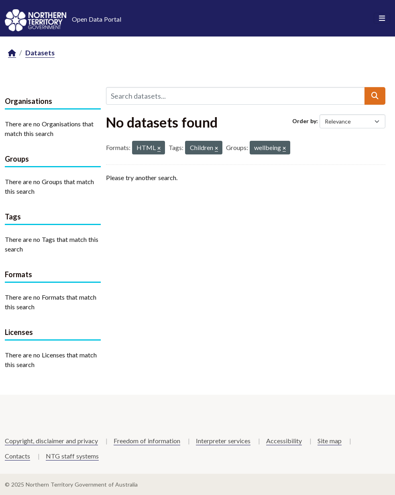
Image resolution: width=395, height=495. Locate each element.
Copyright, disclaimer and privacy (51, 440)
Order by (304, 121)
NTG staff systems (72, 456)
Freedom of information (147, 440)
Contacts (17, 456)
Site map (330, 440)
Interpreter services (223, 440)
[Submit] (374, 96)
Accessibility (284, 440)
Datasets (40, 53)
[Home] (12, 53)
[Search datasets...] (235, 96)
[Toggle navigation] (382, 18)
